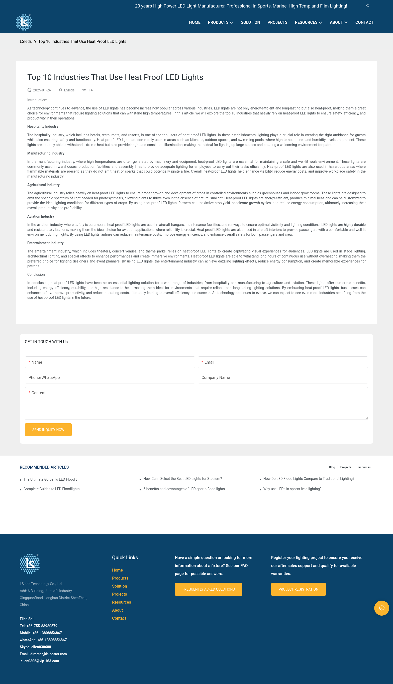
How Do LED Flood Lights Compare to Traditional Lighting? (308, 479)
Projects (345, 467)
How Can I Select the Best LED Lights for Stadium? (182, 479)
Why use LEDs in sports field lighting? (292, 489)
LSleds (26, 41)
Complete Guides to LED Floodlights (51, 489)
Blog (332, 467)
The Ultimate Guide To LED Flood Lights (50, 479)
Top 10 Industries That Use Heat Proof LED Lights (82, 41)
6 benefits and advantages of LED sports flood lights (184, 489)
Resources (364, 467)
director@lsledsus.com (49, 654)
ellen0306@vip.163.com (39, 661)
